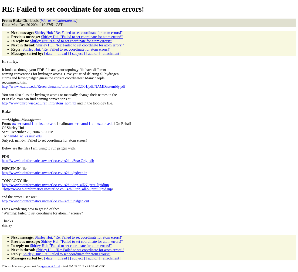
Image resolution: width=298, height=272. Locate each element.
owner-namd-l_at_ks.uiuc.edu (34, 124)
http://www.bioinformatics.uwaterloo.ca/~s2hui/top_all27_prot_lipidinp (55, 185)
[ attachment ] (111, 53)
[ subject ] (77, 53)
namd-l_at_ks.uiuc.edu (25, 136)
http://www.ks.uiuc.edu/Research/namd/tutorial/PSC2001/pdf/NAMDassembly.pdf (63, 86)
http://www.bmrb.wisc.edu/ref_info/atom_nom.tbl (39, 103)
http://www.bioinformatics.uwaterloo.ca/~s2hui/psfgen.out (45, 201)
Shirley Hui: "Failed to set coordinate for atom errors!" (82, 37)
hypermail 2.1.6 (50, 266)
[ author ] (93, 53)
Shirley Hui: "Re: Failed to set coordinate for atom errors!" (78, 33)
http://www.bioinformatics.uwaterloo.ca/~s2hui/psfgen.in (44, 173)
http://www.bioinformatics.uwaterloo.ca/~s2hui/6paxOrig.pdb (48, 161)
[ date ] (49, 53)
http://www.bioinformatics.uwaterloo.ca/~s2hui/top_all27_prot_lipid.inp (58, 189)
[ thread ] (62, 53)
